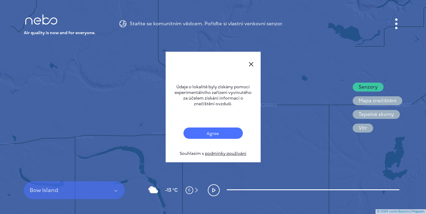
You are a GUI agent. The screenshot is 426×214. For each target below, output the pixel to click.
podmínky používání (225, 153)
